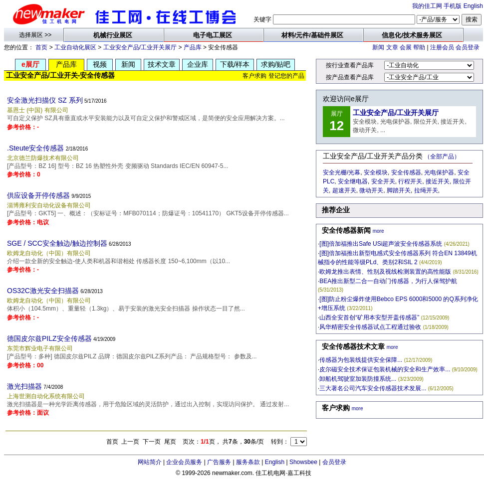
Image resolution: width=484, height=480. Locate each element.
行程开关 (410, 181)
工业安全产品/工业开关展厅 (140, 47)
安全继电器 (353, 181)
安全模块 (376, 172)
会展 (406, 47)
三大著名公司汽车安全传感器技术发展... (372, 388)
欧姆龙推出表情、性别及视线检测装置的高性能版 (385, 271)
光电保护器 (439, 172)
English (473, 5)
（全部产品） (442, 156)
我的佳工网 (427, 5)
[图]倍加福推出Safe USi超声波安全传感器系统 (380, 243)
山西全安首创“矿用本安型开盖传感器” (369, 317)
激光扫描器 (24, 386)
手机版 (453, 5)
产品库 (193, 47)
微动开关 (371, 190)
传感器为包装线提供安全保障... (360, 359)
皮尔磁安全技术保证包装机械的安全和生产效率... (384, 369)
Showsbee (303, 462)
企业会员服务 (184, 462)
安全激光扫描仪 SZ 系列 (45, 100)
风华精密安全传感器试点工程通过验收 (370, 326)
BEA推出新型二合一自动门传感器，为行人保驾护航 (388, 281)
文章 (392, 47)
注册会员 (442, 47)
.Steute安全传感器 (35, 148)
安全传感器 (406, 172)
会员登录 (468, 47)
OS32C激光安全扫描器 (43, 291)
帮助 (419, 47)
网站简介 (150, 462)
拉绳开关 (426, 190)
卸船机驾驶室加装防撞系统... (357, 378)
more (378, 231)
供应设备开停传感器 (38, 195)
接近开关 (438, 181)
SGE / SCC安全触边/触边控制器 (57, 243)
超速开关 (344, 190)
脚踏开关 (399, 190)
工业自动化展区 (75, 47)
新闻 (378, 47)
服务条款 (248, 462)
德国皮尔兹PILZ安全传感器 (49, 338)
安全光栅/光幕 (341, 172)
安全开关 (383, 181)
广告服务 (219, 462)
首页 (41, 47)
